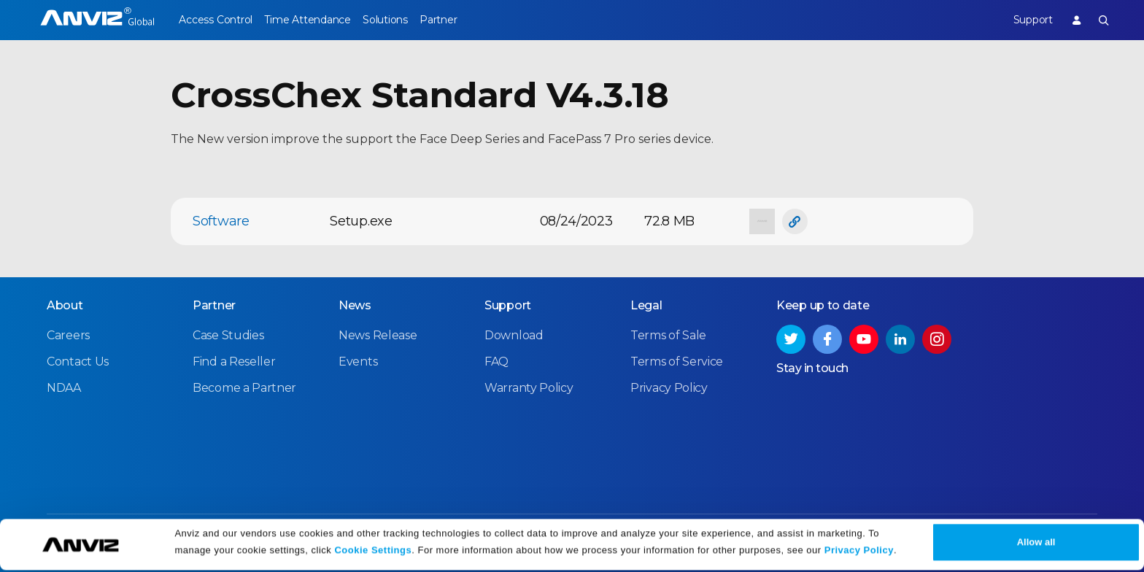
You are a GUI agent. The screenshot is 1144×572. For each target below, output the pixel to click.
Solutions (406, 19)
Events (358, 361)
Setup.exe (361, 221)
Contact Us (78, 361)
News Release (378, 334)
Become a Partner (244, 387)
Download (514, 334)
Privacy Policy (859, 551)
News (355, 305)
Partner (471, 19)
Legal (646, 305)
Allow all (1036, 543)
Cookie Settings (372, 551)
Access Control (215, 19)
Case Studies (228, 334)
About (65, 305)
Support (1021, 19)
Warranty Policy (528, 387)
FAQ (496, 361)
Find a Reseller (234, 361)
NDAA (64, 387)
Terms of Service (676, 361)
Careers (68, 334)
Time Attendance (318, 19)
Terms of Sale (668, 334)
